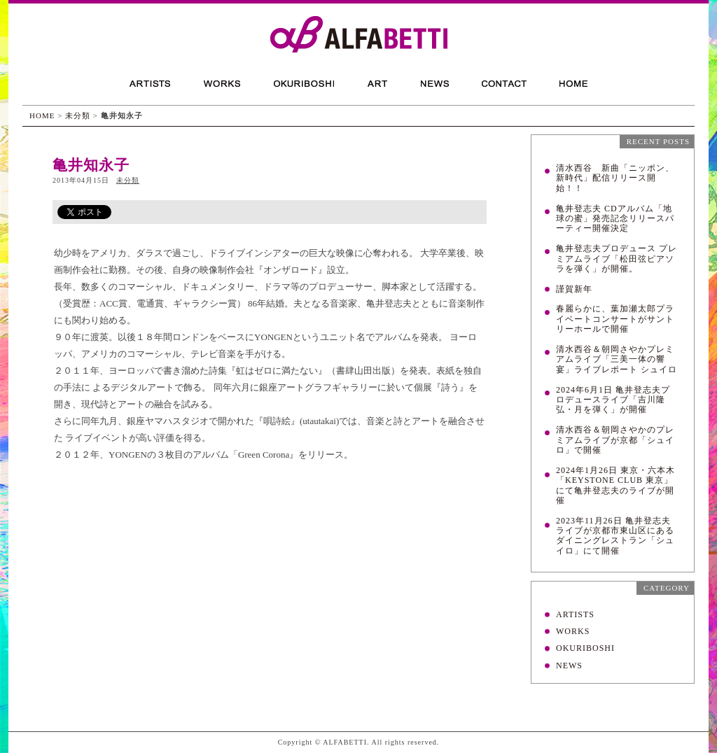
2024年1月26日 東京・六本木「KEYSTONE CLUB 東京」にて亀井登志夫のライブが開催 (615, 485)
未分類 (77, 115)
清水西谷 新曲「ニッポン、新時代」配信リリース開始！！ (615, 178)
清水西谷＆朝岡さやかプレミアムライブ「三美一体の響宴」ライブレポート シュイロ (616, 359)
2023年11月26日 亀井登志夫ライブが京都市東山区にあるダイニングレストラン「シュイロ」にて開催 (615, 536)
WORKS (573, 631)
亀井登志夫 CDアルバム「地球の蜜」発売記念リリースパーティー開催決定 (615, 219)
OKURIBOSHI (585, 648)
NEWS (569, 665)
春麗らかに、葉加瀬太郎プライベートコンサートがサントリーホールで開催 (615, 319)
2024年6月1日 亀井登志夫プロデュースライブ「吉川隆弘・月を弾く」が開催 (613, 400)
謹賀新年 (574, 289)
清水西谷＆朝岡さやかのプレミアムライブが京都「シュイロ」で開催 (615, 440)
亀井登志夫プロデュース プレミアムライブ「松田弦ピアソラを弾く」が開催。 (616, 259)
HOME (42, 115)
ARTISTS (575, 614)
